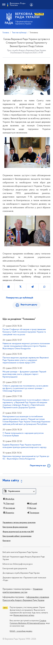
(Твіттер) (8, 504)
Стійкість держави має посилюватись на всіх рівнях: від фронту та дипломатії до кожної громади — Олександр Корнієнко (26, 388)
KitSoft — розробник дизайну (21, 631)
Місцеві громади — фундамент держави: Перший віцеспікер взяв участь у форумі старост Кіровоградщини (24, 374)
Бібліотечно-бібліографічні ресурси (18, 564)
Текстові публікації (19, 33)
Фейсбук (8, 499)
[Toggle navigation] (3, 4)
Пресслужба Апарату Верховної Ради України (23, 600)
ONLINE (39, 14)
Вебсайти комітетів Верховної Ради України (20, 552)
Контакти (6, 541)
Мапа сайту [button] (11, 480)
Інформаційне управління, (37, 597)
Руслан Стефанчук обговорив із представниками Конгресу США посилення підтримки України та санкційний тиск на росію (24, 332)
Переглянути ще (38, 466)
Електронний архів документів (15, 569)
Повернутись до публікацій (19, 298)
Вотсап (31, 508)
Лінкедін (8, 513)
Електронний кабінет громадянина (17, 536)
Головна (6, 33)
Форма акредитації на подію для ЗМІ (18, 532)
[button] (19, 491)
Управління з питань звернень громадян (19, 523)
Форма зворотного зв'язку (23, 615)
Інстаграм (9, 508)
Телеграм (33, 513)
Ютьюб (32, 504)
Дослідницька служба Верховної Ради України (21, 573)
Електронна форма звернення (15, 527)
